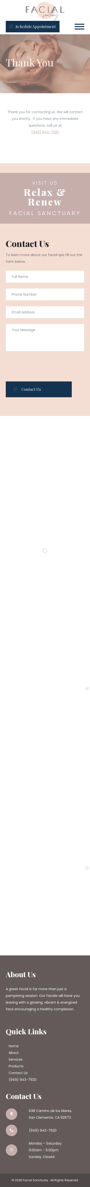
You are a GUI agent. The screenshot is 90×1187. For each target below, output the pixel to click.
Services (16, 1059)
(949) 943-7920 (45, 132)
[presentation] (42, 366)
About (14, 1052)
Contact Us (18, 1072)
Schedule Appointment (33, 26)
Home (14, 1046)
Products (16, 1066)
